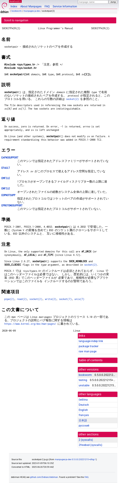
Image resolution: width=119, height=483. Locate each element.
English (83, 410)
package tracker (88, 346)
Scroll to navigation (16, 20)
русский (84, 425)
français (84, 415)
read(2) (22, 299)
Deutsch (84, 404)
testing (83, 380)
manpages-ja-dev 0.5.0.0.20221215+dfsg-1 (75, 459)
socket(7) (65, 299)
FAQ (47, 6)
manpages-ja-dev (32, 11)
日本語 (83, 420)
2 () (86, 439)
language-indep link (91, 341)
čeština (83, 399)
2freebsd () (90, 445)
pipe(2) (9, 299)
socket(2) (72, 99)
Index (14, 6)
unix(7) (79, 299)
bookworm (17, 11)
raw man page (87, 351)
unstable (84, 385)
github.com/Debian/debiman (44, 477)
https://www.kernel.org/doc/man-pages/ (30, 323)
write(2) (50, 299)
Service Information (65, 6)
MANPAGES (15, 1)
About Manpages (31, 6)
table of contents (91, 360)
